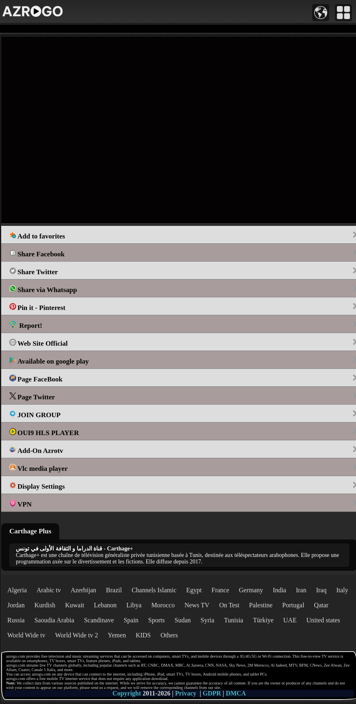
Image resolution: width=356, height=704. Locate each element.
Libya (133, 605)
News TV (196, 605)
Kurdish (45, 605)
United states (323, 620)
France (220, 590)
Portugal (293, 605)
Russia (16, 620)
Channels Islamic (154, 590)
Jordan (16, 605)
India (279, 590)
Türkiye (263, 620)
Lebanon (105, 605)
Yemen (117, 635)
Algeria (17, 590)
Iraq (321, 590)
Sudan (183, 620)
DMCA (236, 693)
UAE (290, 620)
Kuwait (74, 605)
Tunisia (233, 620)
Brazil (114, 590)
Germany (251, 590)
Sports (156, 620)
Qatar (321, 605)
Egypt (194, 590)
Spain (131, 620)
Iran (301, 590)
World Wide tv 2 (76, 635)
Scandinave (99, 620)
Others (169, 635)
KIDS (143, 635)
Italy (342, 590)
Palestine (261, 605)
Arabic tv (49, 590)
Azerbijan (83, 590)
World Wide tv (26, 635)
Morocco (163, 605)
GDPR (212, 693)
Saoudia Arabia (54, 620)
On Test (229, 605)
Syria (207, 620)
